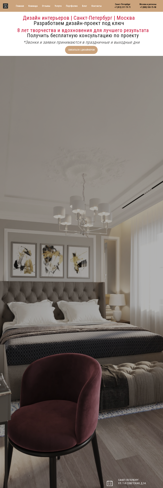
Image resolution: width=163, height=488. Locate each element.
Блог (84, 6)
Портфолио (72, 6)
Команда (33, 6)
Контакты (96, 6)
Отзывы (46, 6)
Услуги (58, 6)
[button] (81, 50)
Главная (20, 6)
